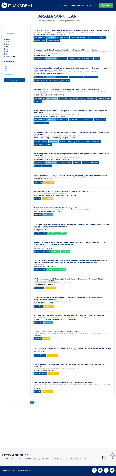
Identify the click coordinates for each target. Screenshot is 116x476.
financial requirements (40, 80)
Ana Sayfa (63, 5)
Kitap (7, 46)
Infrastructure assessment (78, 37)
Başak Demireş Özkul (40, 233)
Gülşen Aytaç (38, 182)
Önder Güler (37, 215)
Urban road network (39, 40)
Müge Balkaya (38, 322)
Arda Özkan (37, 339)
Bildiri (7, 54)
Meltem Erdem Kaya (40, 58)
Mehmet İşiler (38, 306)
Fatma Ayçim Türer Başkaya (42, 251)
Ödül (7, 49)
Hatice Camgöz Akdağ (40, 373)
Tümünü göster (8, 65)
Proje (7, 44)
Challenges (37, 101)
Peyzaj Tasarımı (62, 58)
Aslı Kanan (37, 391)
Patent (7, 41)
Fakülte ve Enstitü (77, 5)
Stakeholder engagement (41, 123)
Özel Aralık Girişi (9, 74)
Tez (7, 51)
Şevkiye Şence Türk (39, 269)
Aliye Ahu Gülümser (39, 355)
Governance (78, 141)
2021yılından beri (9, 71)
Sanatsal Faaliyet (11, 56)
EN (95, 5)
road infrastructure (54, 80)
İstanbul (96, 58)
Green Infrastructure (74, 58)
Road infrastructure (90, 98)
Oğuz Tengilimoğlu (39, 37)
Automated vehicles (62, 37)
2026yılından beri (9, 67)
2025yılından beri (9, 69)
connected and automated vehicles (87, 77)
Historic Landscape (87, 58)
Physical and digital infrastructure (96, 37)
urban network (65, 80)
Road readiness (88, 119)
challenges (73, 77)
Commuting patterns (53, 40)
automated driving (62, 77)
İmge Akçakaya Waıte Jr (40, 141)
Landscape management (66, 141)
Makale (8, 39)
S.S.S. (89, 5)
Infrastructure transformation (92, 141)
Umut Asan (37, 198)
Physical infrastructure (104, 98)
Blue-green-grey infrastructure (42, 144)
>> (42, 402)
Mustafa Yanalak (39, 288)
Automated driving (78, 98)
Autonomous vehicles (65, 98)
